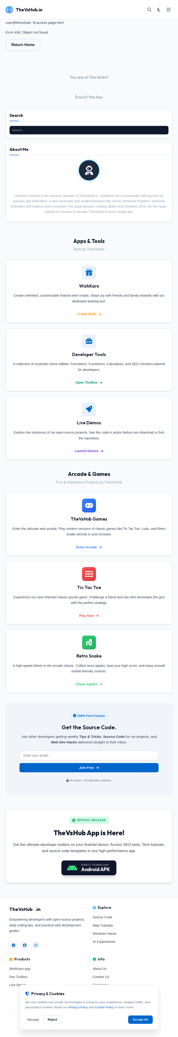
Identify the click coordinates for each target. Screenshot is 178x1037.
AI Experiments (104, 942)
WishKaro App (19, 969)
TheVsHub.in (24, 9)
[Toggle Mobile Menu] (168, 10)
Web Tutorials (103, 925)
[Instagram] (36, 945)
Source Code (102, 917)
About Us (99, 969)
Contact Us (101, 977)
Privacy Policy (78, 1007)
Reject (52, 1019)
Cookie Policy (104, 1007)
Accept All (140, 1019)
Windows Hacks (104, 933)
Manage (33, 1019)
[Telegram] (13, 945)
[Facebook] (24, 945)
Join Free (89, 768)
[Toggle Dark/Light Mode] (159, 9)
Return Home (23, 45)
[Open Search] (149, 9)
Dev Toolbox (18, 977)
